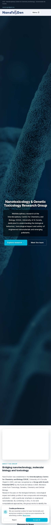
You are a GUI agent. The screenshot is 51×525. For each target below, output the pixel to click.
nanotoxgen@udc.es (8, 7)
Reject (14, 520)
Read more (26, 515)
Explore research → (15, 243)
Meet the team (37, 243)
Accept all (36, 520)
